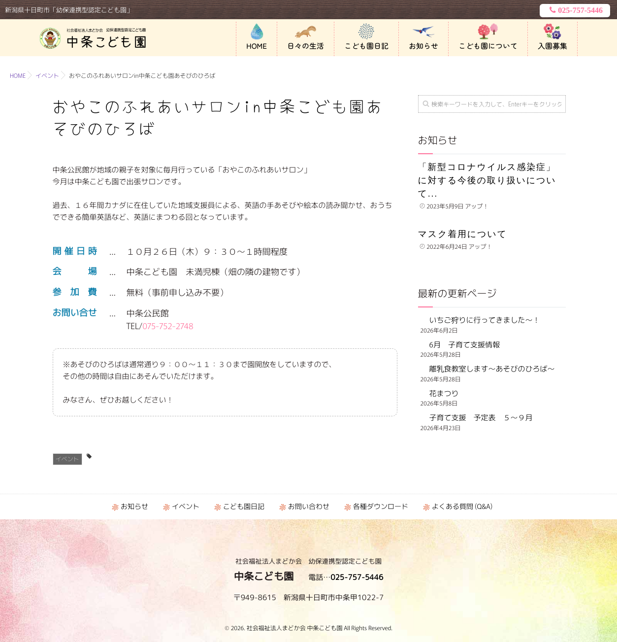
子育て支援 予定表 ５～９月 (481, 417)
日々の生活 (305, 46)
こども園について (488, 46)
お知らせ (423, 46)
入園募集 (552, 46)
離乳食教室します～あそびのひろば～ (492, 369)
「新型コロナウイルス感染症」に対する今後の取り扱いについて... (487, 180)
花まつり (447, 393)
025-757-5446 (575, 10)
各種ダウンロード (380, 506)
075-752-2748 (168, 325)
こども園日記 (366, 46)
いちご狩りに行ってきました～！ (484, 320)
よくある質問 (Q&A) (462, 506)
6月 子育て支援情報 (464, 344)
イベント (67, 459)
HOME (256, 46)
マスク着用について (462, 234)
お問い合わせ (308, 506)
